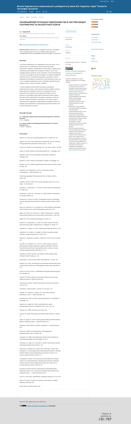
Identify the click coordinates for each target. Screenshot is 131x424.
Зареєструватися (104, 1)
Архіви (31, 11)
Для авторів (94, 39)
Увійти (112, 1)
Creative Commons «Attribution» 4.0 (38, 406)
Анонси (38, 11)
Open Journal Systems (97, 49)
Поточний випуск (22, 11)
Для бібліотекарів (96, 42)
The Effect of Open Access (78, 149)
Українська (94, 61)
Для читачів (94, 37)
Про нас (45, 11)
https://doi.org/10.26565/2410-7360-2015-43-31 (35, 44)
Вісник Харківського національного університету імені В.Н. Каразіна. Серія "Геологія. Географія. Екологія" (62, 7)
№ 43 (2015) (34, 17)
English (93, 59)
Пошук (110, 11)
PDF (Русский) (71, 31)
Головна (22, 17)
